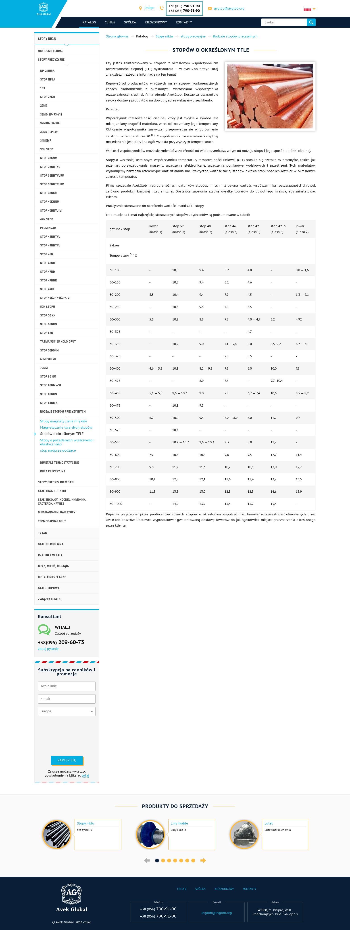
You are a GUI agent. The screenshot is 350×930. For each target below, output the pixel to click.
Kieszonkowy (156, 22)
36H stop (46, 149)
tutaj (85, 775)
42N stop (46, 219)
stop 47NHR (48, 280)
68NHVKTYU (48, 359)
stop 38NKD (48, 193)
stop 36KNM (48, 158)
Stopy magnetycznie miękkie (63, 421)
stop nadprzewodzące (58, 450)
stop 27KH (47, 97)
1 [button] (157, 860)
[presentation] (56, 735)
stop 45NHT (48, 263)
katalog (89, 22)
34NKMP (45, 140)
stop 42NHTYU (50, 236)
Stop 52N (46, 333)
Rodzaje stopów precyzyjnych (63, 411)
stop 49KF (47, 289)
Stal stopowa (49, 588)
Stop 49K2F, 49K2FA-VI (55, 298)
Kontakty (184, 22)
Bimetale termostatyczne (59, 462)
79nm (44, 368)
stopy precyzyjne (51, 59)
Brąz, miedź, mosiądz (54, 566)
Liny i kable (179, 823)
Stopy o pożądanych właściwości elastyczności (67, 442)
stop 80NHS (48, 394)
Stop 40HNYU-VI (51, 210)
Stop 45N (46, 254)
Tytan (42, 533)
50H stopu (47, 306)
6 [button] (187, 860)
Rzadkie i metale (50, 555)
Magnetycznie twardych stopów (66, 427)
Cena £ (110, 22)
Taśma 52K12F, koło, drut (58, 341)
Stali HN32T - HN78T (52, 491)
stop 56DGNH (49, 350)
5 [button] (181, 860)
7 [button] (193, 860)
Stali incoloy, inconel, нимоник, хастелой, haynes (62, 501)
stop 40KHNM (49, 201)
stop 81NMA (48, 403)
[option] (81, 834)
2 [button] (163, 860)
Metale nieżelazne (52, 577)
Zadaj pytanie (48, 649)
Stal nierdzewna (50, 544)
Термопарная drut (52, 521)
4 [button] (175, 860)
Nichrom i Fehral (50, 51)
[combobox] (149, 8)
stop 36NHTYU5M (52, 175)
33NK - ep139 (49, 132)
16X (42, 88)
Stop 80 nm (48, 376)
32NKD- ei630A (50, 123)
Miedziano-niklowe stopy (56, 512)
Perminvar (48, 228)
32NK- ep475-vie (51, 114)
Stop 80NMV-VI (50, 385)
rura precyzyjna (52, 471)
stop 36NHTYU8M (52, 184)
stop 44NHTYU (50, 245)
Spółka (130, 22)
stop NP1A (47, 79)
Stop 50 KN (48, 315)
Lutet (269, 823)
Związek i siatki (49, 599)
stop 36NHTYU (50, 167)
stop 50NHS (48, 324)
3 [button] (169, 860)
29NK (43, 105)
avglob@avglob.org (229, 8)
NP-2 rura (47, 70)
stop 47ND (47, 271)
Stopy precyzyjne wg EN (56, 482)
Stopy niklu (47, 39)
